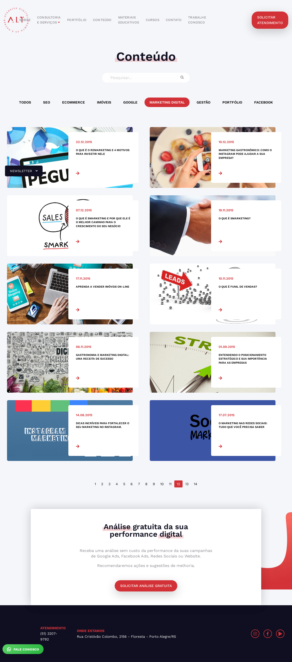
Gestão (203, 102)
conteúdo (102, 20)
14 (195, 484)
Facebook (263, 102)
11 (170, 484)
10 (162, 484)
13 (187, 484)
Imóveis (104, 102)
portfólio (76, 20)
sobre (25, 20)
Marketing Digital (167, 102)
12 (178, 484)
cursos (152, 20)
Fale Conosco (23, 649)
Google (130, 102)
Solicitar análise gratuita (146, 586)
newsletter (21, 173)
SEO (46, 102)
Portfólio (232, 102)
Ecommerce (73, 102)
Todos (25, 102)
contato (174, 20)
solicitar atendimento (270, 20)
